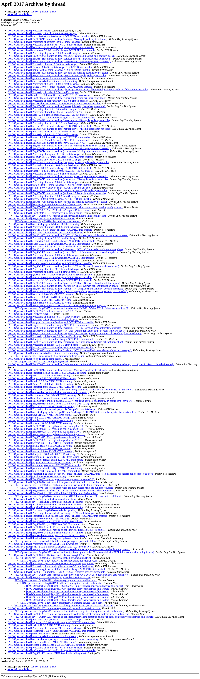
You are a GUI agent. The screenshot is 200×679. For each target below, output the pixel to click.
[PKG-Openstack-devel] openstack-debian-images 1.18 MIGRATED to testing (47, 372)
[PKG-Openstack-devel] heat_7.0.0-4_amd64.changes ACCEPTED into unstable (48, 114)
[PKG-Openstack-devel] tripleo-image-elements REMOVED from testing (45, 465)
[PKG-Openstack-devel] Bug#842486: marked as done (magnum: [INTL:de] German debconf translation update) (65, 328)
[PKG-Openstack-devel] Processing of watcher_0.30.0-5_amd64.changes (44, 159)
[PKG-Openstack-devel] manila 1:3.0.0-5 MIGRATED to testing (40, 445)
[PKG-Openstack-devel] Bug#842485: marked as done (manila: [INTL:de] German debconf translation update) (64, 266)
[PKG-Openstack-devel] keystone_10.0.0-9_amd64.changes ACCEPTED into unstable (51, 622)
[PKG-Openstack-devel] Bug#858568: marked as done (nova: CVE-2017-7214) (48, 142)
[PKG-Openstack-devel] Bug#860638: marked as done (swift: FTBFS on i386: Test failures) (60, 529)
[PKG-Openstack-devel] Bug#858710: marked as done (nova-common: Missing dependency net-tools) (59, 148)
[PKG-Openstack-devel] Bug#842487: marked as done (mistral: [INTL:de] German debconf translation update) (64, 286)
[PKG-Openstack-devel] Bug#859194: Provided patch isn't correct (41, 218)
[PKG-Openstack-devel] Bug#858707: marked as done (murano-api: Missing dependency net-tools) (58, 176)
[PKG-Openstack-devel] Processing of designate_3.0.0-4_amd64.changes (45, 336)
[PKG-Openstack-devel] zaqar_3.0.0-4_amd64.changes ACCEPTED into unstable (49, 140)
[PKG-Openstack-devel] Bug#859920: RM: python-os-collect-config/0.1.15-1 (47, 429)
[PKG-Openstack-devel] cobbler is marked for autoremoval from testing (44, 398)
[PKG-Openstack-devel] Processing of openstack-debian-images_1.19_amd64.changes (51, 513)
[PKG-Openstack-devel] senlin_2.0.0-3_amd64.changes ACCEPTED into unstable (49, 187)
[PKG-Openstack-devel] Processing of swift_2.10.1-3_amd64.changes (43, 544)
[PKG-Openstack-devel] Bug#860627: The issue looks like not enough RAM (46, 555)
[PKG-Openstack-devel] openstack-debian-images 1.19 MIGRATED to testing (47, 535)
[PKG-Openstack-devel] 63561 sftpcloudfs (29, 633)
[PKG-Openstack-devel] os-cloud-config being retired (35, 358)
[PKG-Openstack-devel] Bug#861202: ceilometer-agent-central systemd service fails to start (54, 608)
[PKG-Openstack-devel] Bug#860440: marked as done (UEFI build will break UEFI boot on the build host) (68, 496)
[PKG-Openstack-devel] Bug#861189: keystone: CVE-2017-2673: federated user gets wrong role (57, 572)
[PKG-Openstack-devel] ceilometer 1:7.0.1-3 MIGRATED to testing (42, 395)
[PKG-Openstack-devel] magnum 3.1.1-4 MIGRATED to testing (40, 462)
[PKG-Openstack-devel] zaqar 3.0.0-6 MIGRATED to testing (39, 518)
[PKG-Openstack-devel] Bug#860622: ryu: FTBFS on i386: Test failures (44, 524)
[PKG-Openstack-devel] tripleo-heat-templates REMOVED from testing (44, 471)
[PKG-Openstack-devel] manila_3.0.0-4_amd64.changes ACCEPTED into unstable (50, 185)
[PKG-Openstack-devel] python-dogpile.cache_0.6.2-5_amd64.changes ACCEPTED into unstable (57, 569)
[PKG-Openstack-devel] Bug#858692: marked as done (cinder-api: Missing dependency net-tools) (57, 98)
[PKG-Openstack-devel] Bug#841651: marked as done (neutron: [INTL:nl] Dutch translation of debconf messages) (66, 288)
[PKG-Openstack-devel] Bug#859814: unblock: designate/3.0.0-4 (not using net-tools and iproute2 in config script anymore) (70, 400)
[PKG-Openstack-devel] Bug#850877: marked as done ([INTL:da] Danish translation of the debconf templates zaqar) (67, 330)
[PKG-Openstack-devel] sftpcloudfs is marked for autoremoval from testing (46, 507)
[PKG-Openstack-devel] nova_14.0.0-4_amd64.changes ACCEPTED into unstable (49, 137)
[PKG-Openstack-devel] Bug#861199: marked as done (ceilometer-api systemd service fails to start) (64, 605)
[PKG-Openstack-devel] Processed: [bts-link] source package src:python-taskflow (55, 541)
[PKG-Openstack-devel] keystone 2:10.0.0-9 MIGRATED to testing (42, 642)
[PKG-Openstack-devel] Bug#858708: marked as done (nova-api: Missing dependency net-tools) (56, 145)
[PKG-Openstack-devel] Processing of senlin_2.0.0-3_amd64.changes (43, 173)
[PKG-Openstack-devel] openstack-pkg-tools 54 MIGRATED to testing (44, 224)
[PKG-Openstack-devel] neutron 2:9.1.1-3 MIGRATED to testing (41, 443)
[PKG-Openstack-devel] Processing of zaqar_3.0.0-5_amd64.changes (43, 238)
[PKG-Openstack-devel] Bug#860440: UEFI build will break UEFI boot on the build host (53, 493)
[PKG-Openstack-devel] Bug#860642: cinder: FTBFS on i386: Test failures (46, 532)
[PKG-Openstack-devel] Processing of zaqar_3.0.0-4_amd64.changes (43, 131)
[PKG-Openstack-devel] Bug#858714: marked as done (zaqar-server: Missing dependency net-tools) (58, 151)
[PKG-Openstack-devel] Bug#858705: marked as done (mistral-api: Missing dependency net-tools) (57, 201)
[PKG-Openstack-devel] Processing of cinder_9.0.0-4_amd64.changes (43, 92)
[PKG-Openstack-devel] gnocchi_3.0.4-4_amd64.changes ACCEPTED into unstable (50, 274)
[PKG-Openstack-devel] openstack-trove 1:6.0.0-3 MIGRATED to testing (45, 386)
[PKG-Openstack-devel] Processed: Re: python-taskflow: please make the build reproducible (67, 487)
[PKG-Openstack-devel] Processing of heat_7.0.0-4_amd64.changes (42, 109)
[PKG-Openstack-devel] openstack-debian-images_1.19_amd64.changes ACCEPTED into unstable (58, 515)
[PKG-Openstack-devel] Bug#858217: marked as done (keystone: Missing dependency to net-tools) (58, 370)
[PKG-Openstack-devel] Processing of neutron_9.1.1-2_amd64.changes (44, 123)
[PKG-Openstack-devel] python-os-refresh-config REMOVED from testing (46, 459)
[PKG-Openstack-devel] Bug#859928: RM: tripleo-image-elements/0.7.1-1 (45, 440)
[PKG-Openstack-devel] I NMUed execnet (29, 314)
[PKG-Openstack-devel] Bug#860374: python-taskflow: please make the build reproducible (54, 482)
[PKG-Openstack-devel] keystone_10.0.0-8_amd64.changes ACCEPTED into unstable (51, 117)
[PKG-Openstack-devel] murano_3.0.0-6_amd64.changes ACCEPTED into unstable (50, 229)
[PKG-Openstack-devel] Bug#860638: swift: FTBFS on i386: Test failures (45, 527)
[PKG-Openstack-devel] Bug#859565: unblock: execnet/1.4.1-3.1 (41, 311)
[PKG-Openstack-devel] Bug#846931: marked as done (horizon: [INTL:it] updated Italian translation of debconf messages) (70, 350)
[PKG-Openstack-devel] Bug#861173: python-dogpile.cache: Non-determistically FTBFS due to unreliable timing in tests (69, 549)
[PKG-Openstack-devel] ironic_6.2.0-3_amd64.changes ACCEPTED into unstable (49, 70)
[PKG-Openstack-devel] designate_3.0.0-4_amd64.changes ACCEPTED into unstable (51, 339)
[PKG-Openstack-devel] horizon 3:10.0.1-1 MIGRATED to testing (41, 406)
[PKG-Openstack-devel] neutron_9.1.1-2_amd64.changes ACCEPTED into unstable (50, 126)
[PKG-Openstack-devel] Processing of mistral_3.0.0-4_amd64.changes (43, 271)
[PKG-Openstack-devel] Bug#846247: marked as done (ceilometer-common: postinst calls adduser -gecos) (61, 56)
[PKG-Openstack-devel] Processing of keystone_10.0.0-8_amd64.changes (45, 112)
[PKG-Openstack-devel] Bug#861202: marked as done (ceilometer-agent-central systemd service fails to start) (69, 611)
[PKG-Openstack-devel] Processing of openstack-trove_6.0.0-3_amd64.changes (48, 100)
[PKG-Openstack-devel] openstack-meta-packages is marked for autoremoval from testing (53, 639)
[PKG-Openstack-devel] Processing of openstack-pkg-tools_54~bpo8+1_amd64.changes (52, 409)
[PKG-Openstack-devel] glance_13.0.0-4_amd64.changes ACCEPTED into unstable (50, 86)
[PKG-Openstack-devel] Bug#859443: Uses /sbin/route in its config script (45, 213)
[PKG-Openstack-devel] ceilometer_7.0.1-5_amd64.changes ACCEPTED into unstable (51, 650)
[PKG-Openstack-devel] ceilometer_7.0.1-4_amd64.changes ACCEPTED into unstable (51, 630)
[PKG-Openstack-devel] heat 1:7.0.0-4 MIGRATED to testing (39, 375)
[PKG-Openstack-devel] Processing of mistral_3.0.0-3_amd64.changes (43, 196)
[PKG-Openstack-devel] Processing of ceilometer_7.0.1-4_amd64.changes (45, 628)
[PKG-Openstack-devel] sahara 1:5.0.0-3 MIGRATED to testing (40, 423)
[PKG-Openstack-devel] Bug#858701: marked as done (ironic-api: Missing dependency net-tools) (57, 75)
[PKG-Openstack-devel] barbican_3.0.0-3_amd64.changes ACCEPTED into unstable (51, 47)
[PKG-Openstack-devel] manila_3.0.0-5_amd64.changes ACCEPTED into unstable (50, 263)
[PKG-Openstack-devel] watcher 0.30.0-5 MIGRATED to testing (40, 420)
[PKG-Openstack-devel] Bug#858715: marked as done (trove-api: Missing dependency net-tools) (57, 106)
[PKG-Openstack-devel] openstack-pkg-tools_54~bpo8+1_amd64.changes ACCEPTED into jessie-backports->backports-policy (72, 412)
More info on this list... (20, 14)
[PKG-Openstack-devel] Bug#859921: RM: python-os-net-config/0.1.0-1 (44, 431)
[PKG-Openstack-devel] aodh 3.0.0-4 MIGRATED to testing (38, 297)
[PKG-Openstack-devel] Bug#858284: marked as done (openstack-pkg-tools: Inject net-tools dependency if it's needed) (68, 291)
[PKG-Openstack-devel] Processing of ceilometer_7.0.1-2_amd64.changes (45, 44)
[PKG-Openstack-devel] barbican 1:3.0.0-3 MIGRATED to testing (41, 294)
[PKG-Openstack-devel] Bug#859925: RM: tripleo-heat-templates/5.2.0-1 (45, 437)
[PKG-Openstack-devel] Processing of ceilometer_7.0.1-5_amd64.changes (45, 647)
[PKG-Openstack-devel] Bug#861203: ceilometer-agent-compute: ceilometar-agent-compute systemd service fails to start (69, 614)
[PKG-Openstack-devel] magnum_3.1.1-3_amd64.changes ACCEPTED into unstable (51, 156)
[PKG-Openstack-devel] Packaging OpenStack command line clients (42, 499)
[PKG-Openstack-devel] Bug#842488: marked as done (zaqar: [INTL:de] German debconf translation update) (63, 252)
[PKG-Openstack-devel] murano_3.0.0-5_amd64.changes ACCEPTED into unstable (50, 168)
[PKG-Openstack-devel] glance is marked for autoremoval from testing (43, 78)
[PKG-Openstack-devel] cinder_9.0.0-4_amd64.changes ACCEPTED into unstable (49, 95)
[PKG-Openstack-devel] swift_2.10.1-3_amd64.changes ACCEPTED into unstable (49, 546)
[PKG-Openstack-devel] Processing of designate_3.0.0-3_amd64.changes (45, 246)
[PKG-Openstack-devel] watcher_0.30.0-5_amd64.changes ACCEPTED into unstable (51, 171)
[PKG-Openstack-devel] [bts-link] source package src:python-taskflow (43, 538)
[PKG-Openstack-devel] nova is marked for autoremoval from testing (43, 636)
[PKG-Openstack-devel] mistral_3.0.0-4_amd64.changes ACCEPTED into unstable (50, 277)
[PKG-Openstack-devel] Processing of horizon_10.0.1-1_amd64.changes (44, 344)
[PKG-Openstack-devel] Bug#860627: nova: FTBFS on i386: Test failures (45, 521)
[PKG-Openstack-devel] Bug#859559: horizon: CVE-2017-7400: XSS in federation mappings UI (57, 305)
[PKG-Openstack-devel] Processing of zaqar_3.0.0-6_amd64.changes (43, 319)
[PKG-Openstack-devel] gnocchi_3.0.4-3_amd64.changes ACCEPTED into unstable (50, 67)
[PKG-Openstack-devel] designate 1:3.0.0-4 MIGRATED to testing (41, 454)
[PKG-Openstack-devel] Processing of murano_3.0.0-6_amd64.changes (44, 227)
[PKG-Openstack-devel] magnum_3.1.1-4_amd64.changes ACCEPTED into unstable (51, 322)
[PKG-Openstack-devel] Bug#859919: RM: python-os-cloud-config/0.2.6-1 (46, 426)
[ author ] (45, 11)
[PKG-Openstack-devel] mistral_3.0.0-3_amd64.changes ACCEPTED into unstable (50, 199)
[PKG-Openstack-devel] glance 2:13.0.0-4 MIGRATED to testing (41, 384)
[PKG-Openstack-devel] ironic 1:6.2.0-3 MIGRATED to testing (40, 302)
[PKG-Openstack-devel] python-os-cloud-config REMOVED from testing (45, 468)
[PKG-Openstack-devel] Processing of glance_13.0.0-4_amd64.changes (44, 84)
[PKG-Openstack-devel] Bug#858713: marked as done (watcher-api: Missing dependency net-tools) (58, 179)
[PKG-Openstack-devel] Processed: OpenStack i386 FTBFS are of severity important (51, 563)
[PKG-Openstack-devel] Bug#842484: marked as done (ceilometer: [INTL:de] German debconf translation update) (65, 249)
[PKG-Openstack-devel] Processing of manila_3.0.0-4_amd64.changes (43, 182)
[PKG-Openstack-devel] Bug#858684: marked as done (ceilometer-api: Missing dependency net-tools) (59, 61)
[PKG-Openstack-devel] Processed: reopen (29, 30)
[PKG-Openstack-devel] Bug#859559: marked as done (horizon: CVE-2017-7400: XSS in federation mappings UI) (72, 308)
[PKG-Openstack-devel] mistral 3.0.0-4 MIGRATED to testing (39, 448)
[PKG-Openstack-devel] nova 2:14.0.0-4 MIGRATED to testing (40, 415)
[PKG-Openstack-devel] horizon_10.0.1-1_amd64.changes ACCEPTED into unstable (51, 347)
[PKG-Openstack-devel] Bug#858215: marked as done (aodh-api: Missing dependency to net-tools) (58, 39)
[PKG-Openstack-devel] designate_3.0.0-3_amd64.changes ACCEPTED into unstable (51, 257)
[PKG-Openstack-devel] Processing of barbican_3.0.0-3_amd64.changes (44, 42)
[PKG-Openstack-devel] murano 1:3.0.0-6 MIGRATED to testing (41, 451)
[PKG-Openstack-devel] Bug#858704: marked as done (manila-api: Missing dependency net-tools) (57, 190)
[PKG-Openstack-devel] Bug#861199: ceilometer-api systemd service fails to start (49, 577)
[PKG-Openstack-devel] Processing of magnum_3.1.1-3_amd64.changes (44, 154)
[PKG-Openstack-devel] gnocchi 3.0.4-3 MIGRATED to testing (40, 300)
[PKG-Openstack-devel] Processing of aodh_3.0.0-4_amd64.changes (42, 33)
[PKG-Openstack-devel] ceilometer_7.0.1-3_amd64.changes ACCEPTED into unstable (51, 241)
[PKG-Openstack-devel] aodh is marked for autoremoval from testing (43, 81)
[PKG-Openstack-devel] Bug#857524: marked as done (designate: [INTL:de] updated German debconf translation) (65, 342)
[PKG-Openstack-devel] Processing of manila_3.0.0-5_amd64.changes (43, 255)
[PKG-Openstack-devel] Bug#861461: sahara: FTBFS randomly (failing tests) (47, 653)
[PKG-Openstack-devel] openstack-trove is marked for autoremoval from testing (48, 392)
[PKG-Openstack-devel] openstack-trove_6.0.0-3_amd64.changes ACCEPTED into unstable (54, 103)
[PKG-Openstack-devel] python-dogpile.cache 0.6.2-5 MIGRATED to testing (47, 644)
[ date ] (53, 11)
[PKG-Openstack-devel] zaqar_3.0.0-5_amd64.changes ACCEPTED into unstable (49, 243)
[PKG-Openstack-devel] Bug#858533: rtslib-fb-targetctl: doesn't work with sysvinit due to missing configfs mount (65, 207)
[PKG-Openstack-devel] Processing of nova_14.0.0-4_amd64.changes (43, 134)
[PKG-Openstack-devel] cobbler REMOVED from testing (37, 476)
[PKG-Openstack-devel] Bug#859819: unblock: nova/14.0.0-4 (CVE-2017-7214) (49, 403)
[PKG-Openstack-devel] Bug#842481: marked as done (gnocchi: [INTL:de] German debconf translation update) (64, 283)
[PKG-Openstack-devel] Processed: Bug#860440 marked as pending (42, 510)
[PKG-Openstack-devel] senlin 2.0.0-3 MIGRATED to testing (39, 417)
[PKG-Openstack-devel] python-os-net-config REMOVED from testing (44, 457)
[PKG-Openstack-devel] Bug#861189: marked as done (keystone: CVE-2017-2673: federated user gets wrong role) (72, 574)
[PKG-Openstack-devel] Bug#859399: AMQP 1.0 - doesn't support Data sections (48, 210)
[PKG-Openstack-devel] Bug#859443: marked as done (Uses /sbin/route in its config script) (60, 215)
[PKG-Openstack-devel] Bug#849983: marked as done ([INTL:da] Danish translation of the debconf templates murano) (68, 235)
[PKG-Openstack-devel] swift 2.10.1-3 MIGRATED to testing (39, 625)
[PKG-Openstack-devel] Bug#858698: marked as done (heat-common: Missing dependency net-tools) (59, 120)
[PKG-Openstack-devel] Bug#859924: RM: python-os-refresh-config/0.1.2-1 (46, 434)
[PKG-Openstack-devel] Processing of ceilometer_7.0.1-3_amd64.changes (45, 232)
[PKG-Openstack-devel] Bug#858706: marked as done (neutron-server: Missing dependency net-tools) (59, 128)
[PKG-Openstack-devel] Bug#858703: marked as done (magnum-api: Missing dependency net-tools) (58, 162)
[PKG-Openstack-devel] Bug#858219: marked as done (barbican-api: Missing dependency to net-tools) (60, 58)
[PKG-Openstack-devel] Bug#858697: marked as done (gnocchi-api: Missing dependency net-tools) (58, 72)
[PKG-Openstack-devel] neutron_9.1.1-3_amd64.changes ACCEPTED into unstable (50, 280)
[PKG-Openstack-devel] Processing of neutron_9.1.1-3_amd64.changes (44, 269)
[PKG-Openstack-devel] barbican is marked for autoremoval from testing (45, 204)
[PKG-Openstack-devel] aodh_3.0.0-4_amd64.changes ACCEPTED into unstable (49, 36)
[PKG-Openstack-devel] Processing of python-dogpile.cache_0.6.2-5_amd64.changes (51, 566)
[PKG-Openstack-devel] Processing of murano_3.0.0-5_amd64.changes (44, 165)
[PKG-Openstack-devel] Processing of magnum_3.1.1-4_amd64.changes (44, 316)
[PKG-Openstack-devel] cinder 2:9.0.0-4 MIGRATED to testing (40, 381)
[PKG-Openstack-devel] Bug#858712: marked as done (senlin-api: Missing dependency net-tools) (57, 193)
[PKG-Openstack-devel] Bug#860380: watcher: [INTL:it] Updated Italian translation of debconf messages (61, 490)
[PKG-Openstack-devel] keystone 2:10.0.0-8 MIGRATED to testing (42, 378)
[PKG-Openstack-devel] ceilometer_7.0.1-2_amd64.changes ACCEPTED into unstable (51, 50)
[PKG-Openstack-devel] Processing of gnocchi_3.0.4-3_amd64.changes (44, 53)
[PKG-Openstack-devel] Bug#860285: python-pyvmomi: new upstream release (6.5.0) (51, 479)
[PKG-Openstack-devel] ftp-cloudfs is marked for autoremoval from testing (46, 504)
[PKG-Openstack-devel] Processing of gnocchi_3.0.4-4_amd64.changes (44, 260)
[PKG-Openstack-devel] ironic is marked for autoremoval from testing (43, 353)
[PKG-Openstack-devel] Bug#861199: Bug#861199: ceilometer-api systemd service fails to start (74, 586)
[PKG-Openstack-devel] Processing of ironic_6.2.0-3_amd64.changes (43, 64)
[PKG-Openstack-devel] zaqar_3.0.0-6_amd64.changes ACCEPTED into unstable (49, 325)
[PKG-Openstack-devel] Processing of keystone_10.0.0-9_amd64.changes (45, 619)
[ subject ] (35, 11)
